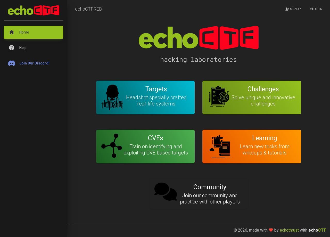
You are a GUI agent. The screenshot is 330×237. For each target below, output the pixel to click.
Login (316, 9)
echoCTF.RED (88, 9)
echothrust (289, 230)
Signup (293, 9)
